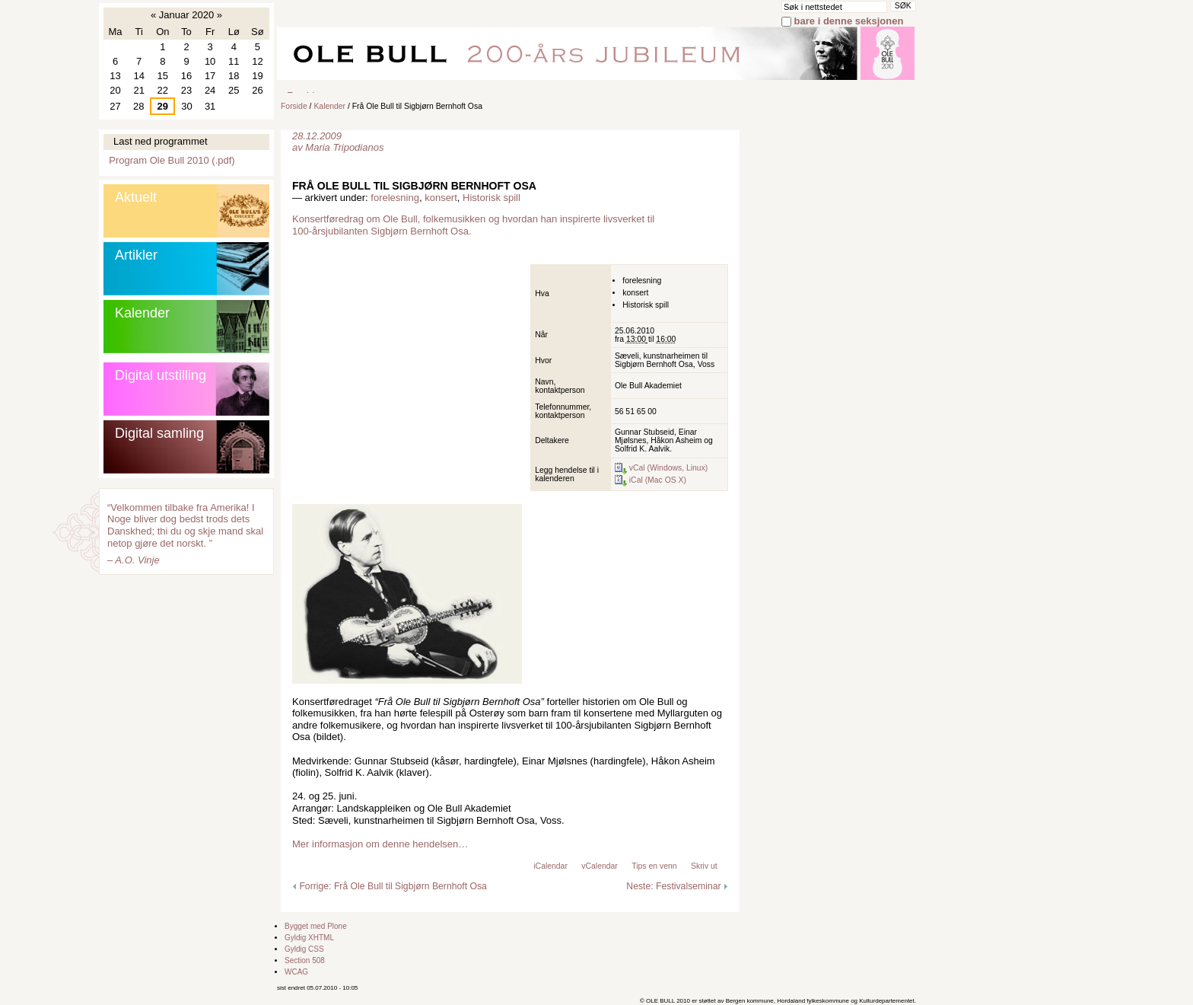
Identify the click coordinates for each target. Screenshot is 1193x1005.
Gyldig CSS (304, 949)
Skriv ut (704, 866)
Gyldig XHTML (309, 937)
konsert (441, 197)
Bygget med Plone (316, 926)
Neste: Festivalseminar (677, 886)
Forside (294, 106)
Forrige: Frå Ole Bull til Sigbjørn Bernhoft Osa (389, 886)
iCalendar (550, 866)
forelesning (395, 197)
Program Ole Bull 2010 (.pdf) (171, 160)
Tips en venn (653, 866)
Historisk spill (491, 197)
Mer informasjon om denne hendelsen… (380, 844)
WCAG (296, 972)
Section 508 (305, 960)
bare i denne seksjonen (849, 21)
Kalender (329, 106)
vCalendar (599, 866)
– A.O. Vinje (133, 560)
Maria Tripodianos (344, 147)
